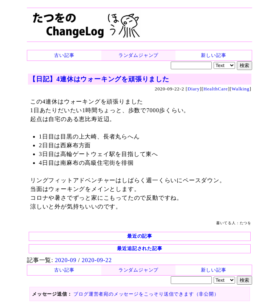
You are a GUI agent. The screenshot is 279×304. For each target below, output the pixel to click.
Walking (241, 88)
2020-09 (65, 260)
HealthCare (215, 88)
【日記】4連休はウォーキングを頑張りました (99, 79)
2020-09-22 (97, 260)
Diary (193, 88)
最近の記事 (139, 236)
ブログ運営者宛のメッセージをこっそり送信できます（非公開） (146, 294)
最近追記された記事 (139, 248)
